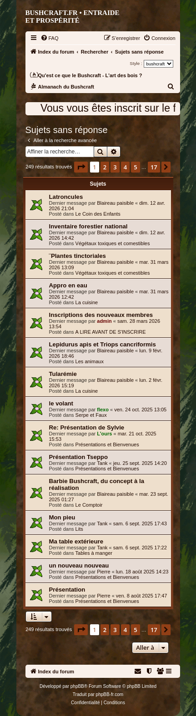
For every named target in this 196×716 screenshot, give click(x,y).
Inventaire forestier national (88, 226)
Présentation (67, 589)
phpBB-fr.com (110, 694)
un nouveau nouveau (79, 565)
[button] (81, 167)
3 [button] (114, 167)
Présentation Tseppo (78, 457)
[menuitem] (49, 38)
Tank (102, 463)
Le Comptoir (89, 505)
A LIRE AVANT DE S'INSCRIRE (110, 332)
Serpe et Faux (91, 415)
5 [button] (135, 167)
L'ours (104, 433)
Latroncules (66, 196)
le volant (61, 403)
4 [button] (125, 167)
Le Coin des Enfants (98, 214)
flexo (103, 409)
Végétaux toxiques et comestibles (112, 243)
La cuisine (86, 302)
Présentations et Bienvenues (107, 444)
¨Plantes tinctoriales (77, 255)
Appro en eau (68, 285)
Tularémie (63, 373)
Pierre (103, 571)
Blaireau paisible (115, 203)
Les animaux (89, 361)
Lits (79, 529)
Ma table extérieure (76, 541)
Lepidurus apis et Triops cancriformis (102, 344)
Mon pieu (62, 517)
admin (104, 321)
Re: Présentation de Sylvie (87, 427)
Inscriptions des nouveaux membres (101, 314)
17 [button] (154, 167)
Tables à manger (93, 553)
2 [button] (104, 167)
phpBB (77, 686)
